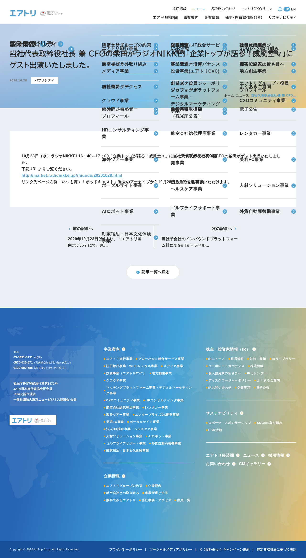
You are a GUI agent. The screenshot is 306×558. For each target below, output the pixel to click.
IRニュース (216, 359)
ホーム (229, 95)
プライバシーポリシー (125, 549)
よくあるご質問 (268, 380)
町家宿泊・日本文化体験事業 (127, 450)
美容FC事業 (115, 422)
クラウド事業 (116, 380)
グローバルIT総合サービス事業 (161, 359)
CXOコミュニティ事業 (123, 400)
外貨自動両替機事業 (166, 443)
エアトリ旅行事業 (119, 359)
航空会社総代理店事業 (122, 407)
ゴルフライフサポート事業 (126, 443)
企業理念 (154, 486)
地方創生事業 (162, 373)
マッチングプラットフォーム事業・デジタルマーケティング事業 (149, 390)
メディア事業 (173, 366)
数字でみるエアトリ (121, 500)
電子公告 (262, 387)
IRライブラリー (283, 359)
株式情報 (256, 366)
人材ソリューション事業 (124, 436)
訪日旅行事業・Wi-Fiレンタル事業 (132, 366)
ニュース (242, 95)
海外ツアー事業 (117, 414)
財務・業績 (258, 359)
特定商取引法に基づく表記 (276, 549)
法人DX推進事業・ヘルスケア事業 (131, 429)
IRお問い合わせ (219, 387)
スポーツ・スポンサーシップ (229, 423)
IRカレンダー (257, 373)
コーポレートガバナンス (226, 366)
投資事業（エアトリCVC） (126, 373)
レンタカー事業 (156, 407)
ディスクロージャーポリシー (229, 380)
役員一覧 (183, 500)
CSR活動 (215, 430)
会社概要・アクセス (156, 500)
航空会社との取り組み (122, 493)
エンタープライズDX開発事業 (157, 414)
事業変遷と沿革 (156, 493)
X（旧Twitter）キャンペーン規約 (225, 549)
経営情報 (237, 359)
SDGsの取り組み (270, 423)
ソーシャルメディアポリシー (171, 549)
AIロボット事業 (159, 436)
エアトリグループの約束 (124, 486)
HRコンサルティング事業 (164, 400)
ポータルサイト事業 (144, 422)
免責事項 (243, 387)
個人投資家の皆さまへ (224, 373)
